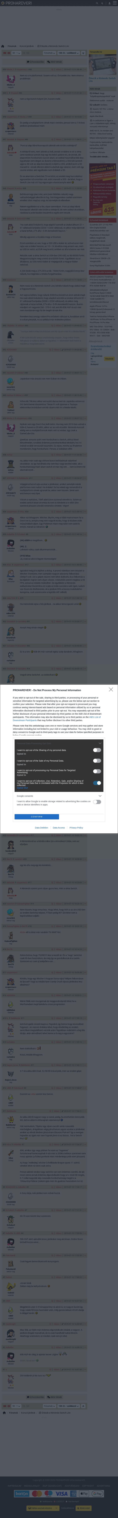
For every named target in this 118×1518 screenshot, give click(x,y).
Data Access (59, 827)
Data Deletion (41, 827)
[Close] (112, 690)
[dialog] (59, 759)
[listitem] (59, 743)
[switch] (97, 750)
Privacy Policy (76, 827)
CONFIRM (37, 817)
